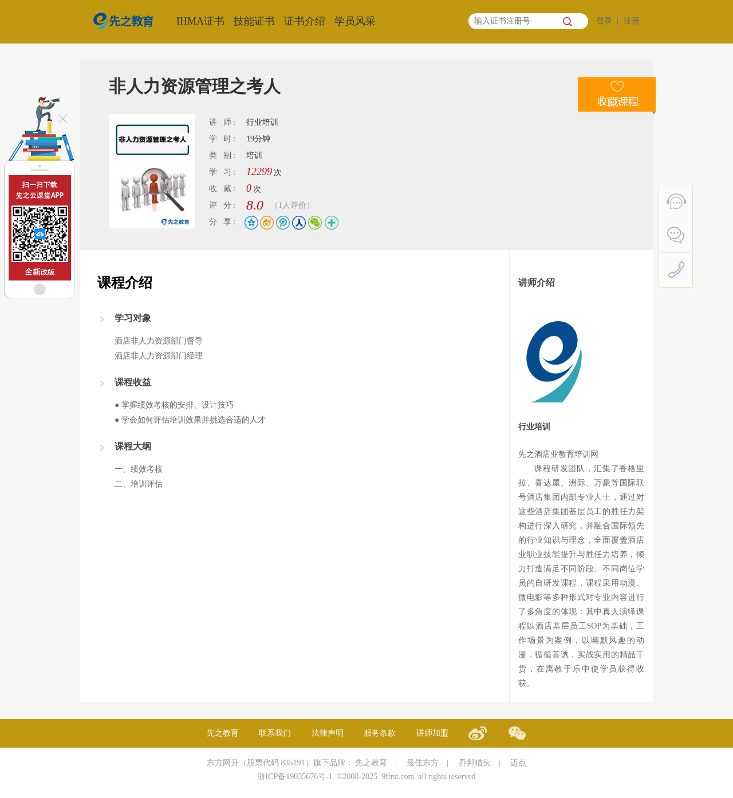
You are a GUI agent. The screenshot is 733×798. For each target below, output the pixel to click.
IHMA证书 (200, 21)
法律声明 (328, 733)
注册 (632, 21)
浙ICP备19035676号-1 (294, 776)
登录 (604, 21)
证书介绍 (304, 21)
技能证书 (254, 21)
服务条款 (380, 733)
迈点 (518, 763)
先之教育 (223, 733)
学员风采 (355, 21)
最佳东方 (423, 763)
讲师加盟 (432, 733)
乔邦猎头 (475, 763)
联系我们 (275, 733)
